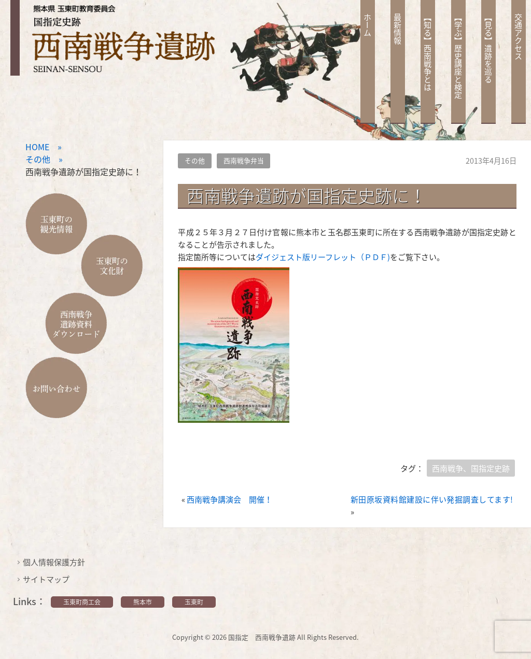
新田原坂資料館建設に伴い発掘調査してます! (432, 499)
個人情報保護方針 (54, 562)
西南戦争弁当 (243, 160)
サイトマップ (46, 579)
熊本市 (142, 602)
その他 (195, 160)
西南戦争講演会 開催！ (229, 499)
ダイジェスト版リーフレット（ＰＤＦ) (323, 257)
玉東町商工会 (82, 602)
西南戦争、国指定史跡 (471, 468)
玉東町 (194, 602)
